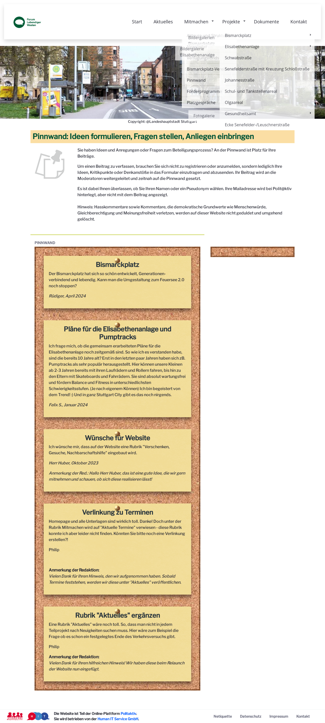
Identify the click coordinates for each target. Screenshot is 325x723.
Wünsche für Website (117, 438)
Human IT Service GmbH (118, 719)
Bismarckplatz (117, 264)
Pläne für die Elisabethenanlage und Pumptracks (117, 333)
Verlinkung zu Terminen (117, 512)
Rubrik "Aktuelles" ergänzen (117, 615)
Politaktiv (128, 713)
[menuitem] (222, 716)
